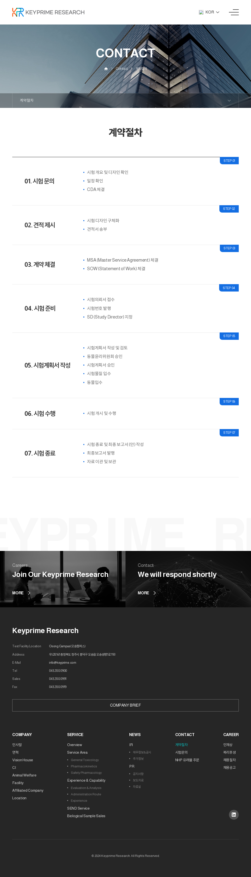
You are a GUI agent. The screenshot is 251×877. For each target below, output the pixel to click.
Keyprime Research (45, 630)
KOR (209, 12)
